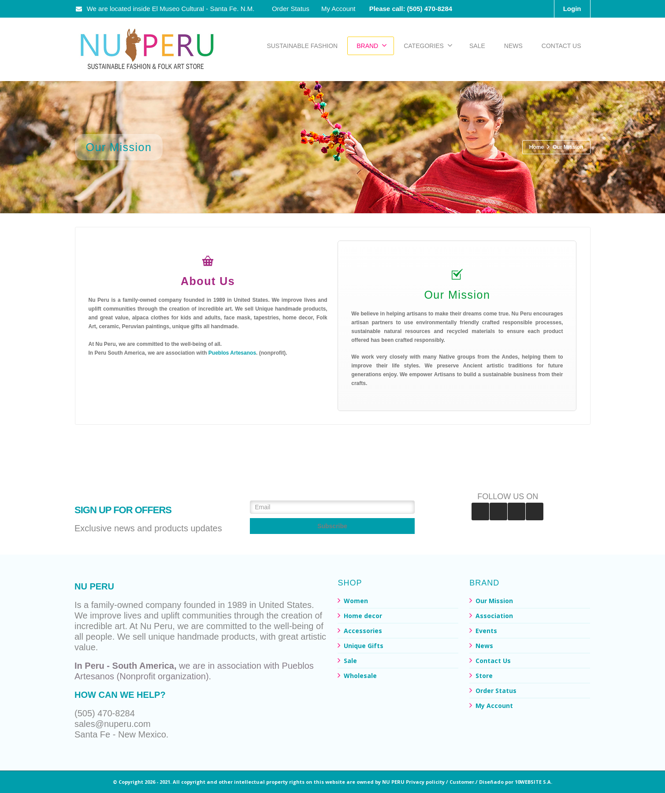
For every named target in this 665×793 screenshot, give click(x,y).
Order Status (290, 8)
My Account (338, 8)
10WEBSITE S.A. (533, 781)
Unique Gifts (363, 645)
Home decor (363, 615)
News (484, 645)
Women (356, 601)
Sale (350, 660)
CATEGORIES (428, 45)
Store (484, 675)
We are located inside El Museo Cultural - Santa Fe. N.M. (165, 8)
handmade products (216, 636)
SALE (477, 45)
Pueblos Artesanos (232, 353)
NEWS (513, 45)
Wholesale (360, 675)
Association (494, 615)
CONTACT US (561, 45)
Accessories (363, 630)
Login (572, 8)
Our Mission (494, 601)
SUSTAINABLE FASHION (302, 45)
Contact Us (493, 660)
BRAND (372, 45)
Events (486, 630)
